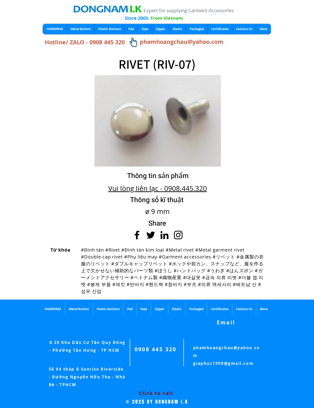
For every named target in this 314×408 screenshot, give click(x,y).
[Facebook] (137, 235)
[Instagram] (178, 235)
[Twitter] (150, 235)
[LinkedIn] (164, 235)
